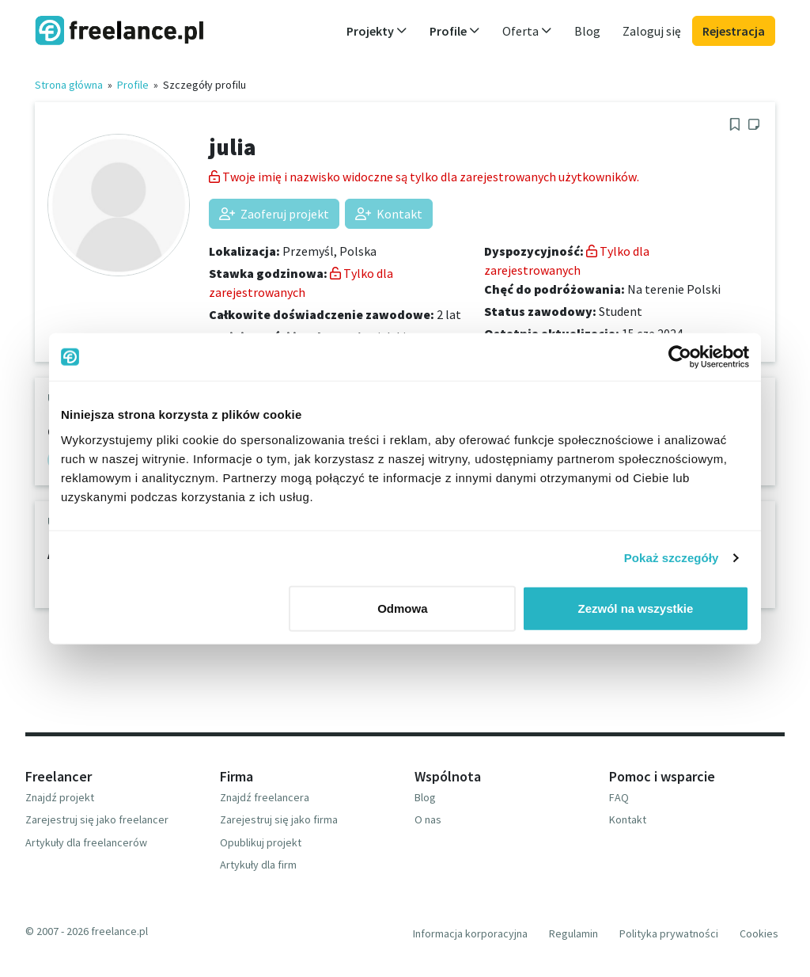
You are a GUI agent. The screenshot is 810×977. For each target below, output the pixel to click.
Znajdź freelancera (264, 797)
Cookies (759, 933)
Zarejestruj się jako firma (279, 819)
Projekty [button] (376, 31)
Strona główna (69, 85)
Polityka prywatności (668, 933)
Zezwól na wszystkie (636, 607)
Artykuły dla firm (258, 864)
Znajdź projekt (59, 797)
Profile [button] (455, 31)
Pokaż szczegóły (671, 558)
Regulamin (573, 933)
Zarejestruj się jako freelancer (96, 819)
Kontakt (388, 214)
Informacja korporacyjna (470, 933)
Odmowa (402, 607)
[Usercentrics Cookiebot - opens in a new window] (680, 357)
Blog (587, 31)
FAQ (619, 797)
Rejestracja (733, 31)
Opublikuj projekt (260, 842)
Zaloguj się (652, 31)
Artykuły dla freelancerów (86, 842)
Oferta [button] (527, 31)
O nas (427, 819)
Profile (133, 85)
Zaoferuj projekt (274, 214)
